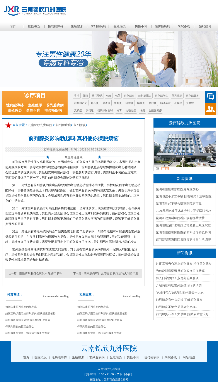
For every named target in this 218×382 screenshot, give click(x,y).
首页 (12, 26)
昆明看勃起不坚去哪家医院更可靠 (179, 203)
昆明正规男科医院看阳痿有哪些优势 (180, 218)
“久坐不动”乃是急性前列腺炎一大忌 (180, 292)
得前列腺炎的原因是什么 (19, 326)
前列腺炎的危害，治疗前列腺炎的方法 (27, 333)
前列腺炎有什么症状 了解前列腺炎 (179, 299)
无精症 (78, 110)
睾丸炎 (118, 103)
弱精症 (90, 110)
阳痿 (85, 95)
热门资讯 (97, 95)
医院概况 (34, 26)
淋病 (142, 110)
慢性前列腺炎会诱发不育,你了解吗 (40, 273)
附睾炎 (129, 103)
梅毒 (119, 110)
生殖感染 (120, 26)
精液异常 (165, 103)
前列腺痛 (177, 95)
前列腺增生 (161, 95)
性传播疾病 (162, 26)
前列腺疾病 (98, 26)
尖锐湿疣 (131, 110)
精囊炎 (141, 103)
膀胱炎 (153, 103)
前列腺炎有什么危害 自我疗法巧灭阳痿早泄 (111, 273)
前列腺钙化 (80, 103)
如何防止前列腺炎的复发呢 (21, 306)
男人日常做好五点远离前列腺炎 (177, 278)
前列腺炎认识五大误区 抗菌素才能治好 (182, 314)
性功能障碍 (55, 26)
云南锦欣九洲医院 (40, 125)
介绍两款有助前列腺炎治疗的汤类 (179, 285)
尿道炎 (106, 103)
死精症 (178, 103)
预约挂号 (205, 26)
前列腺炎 (129, 95)
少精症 (190, 103)
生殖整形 (77, 26)
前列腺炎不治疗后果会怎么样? (176, 307)
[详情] (165, 168)
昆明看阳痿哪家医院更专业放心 (177, 189)
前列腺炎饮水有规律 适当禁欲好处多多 (27, 320)
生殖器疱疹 (155, 110)
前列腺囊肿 (192, 95)
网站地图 (189, 357)
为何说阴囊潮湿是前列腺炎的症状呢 (180, 271)
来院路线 (184, 26)
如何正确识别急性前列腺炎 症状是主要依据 (30, 313)
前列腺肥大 (144, 95)
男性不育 (141, 26)
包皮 (108, 95)
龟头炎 (95, 103)
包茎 (117, 95)
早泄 (76, 95)
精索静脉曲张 (105, 110)
